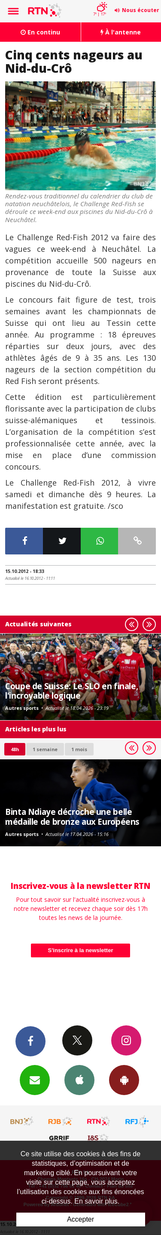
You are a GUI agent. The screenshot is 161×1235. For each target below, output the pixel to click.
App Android (124, 1079)
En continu (40, 32)
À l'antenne (120, 32)
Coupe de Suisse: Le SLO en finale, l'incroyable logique (71, 691)
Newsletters (35, 1079)
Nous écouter (140, 10)
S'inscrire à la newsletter (80, 950)
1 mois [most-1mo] (79, 749)
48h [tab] (15, 749)
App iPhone (79, 1079)
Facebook (30, 1040)
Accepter (80, 1219)
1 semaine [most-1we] (45, 749)
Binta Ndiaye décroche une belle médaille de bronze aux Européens (72, 816)
